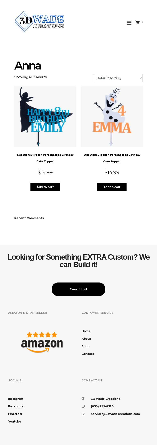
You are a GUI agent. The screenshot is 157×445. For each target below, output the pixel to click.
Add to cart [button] (45, 187)
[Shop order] (118, 78)
